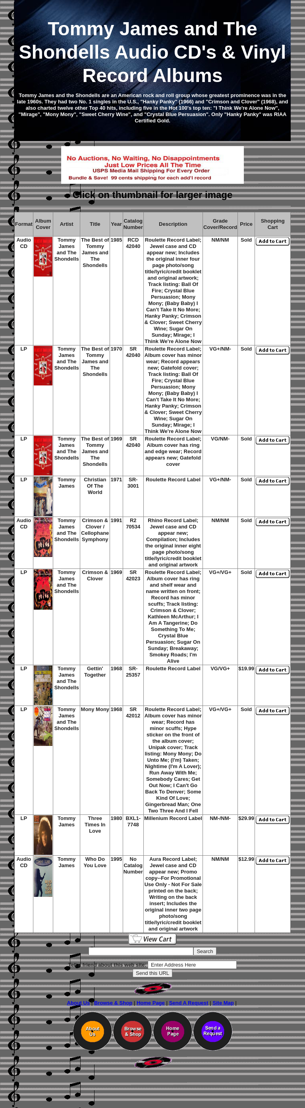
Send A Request (188, 1003)
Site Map (223, 1003)
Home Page (151, 1003)
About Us (78, 1003)
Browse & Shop (113, 1003)
